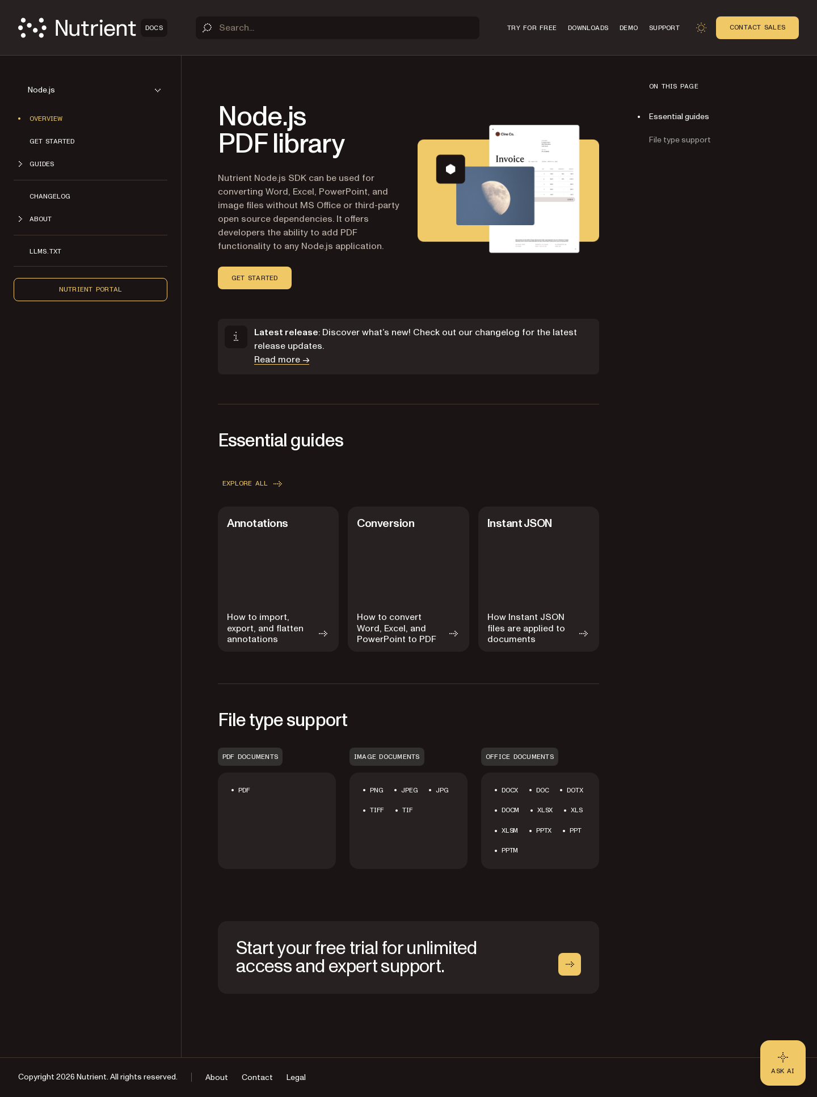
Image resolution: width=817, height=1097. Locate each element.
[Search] (337, 27)
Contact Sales (757, 27)
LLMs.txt (45, 251)
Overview (46, 118)
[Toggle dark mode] (701, 27)
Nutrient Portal (91, 289)
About (216, 1077)
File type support (680, 139)
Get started (52, 141)
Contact (257, 1077)
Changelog (50, 196)
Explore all (253, 484)
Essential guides (679, 116)
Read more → (281, 359)
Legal (296, 1077)
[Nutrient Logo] (92, 28)
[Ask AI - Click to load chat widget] (783, 1063)
